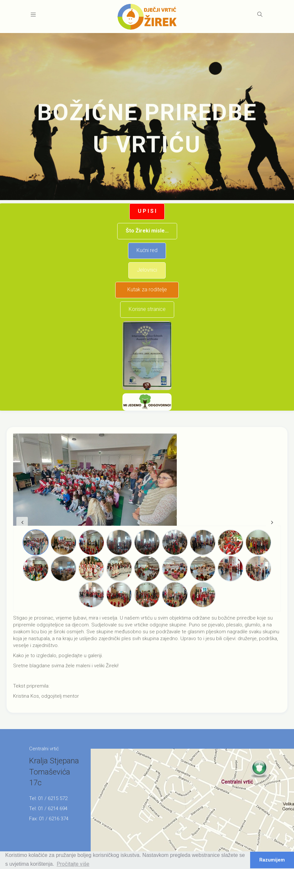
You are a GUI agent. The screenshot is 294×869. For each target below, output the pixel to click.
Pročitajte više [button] (73, 864)
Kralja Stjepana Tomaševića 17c (54, 771)
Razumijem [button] (272, 860)
